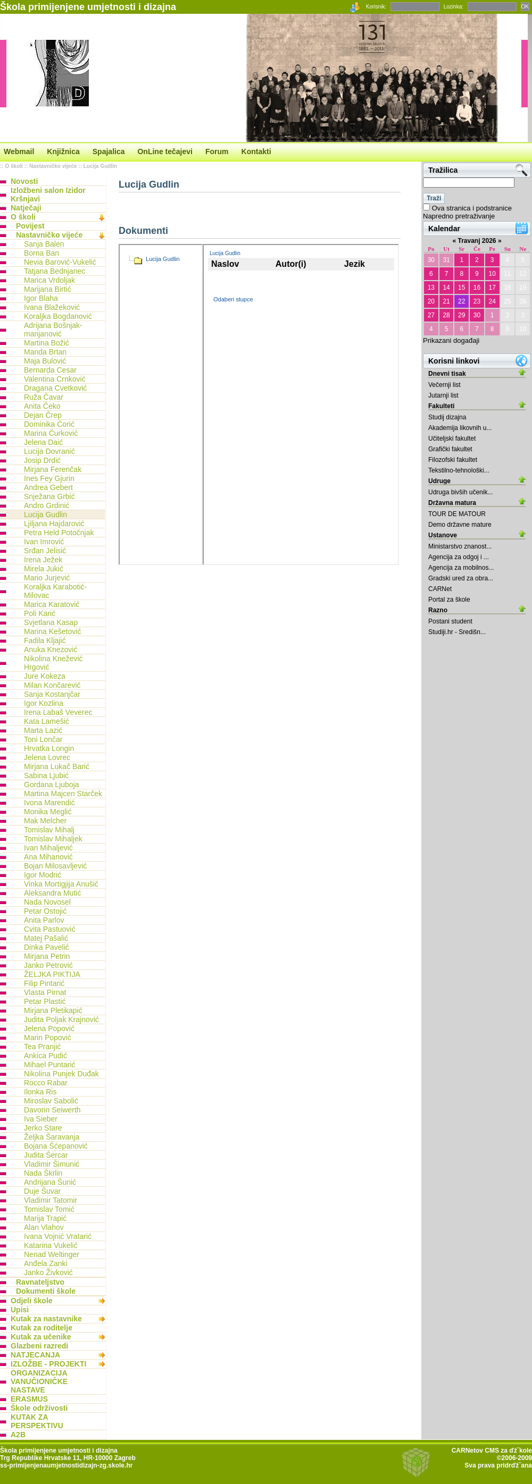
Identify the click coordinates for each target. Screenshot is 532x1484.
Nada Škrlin (43, 1173)
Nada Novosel (47, 902)
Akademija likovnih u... (460, 428)
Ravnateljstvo (40, 1282)
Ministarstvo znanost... (460, 546)
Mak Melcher (45, 820)
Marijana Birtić (47, 289)
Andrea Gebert (48, 487)
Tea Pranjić (42, 1046)
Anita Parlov (44, 920)
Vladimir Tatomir (50, 1200)
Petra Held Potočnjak (59, 532)
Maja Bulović (45, 361)
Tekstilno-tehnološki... (458, 470)
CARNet (440, 589)
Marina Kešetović (52, 631)
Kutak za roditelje (41, 1327)
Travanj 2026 (477, 240)
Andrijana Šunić (50, 1182)
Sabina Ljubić (46, 775)
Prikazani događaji (451, 340)
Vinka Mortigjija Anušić (61, 884)
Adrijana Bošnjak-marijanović (53, 329)
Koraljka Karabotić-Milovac (55, 591)
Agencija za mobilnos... (461, 567)
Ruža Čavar (43, 397)
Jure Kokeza (44, 676)
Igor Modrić (42, 875)
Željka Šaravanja (51, 1137)
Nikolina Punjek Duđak (61, 1073)
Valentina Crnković (55, 379)
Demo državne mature (460, 524)
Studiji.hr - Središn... (457, 632)
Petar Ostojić (45, 911)
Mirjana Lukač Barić (56, 766)
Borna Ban (41, 253)
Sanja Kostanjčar (52, 694)
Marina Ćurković (51, 433)
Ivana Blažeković (52, 307)
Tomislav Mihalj (49, 829)
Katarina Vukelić (51, 1245)
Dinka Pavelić (46, 947)
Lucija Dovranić (49, 451)
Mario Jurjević (47, 578)
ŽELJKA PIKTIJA (52, 974)
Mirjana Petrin (47, 956)
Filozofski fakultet (452, 459)
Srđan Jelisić (45, 550)
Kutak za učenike (41, 1337)
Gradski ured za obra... (460, 578)
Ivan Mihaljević (48, 848)
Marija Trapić (45, 1218)
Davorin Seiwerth (52, 1110)
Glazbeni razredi (39, 1346)
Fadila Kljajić (45, 640)
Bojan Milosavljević (55, 866)
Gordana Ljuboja (51, 784)
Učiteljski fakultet (452, 438)
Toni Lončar (43, 739)
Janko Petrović (48, 965)
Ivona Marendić (49, 802)
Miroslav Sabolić (51, 1101)
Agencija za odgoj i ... (458, 557)
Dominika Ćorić (49, 424)
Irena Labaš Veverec (58, 712)
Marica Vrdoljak (49, 280)
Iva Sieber (40, 1119)
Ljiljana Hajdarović (54, 523)
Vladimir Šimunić (51, 1164)
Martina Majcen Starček (63, 793)
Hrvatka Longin (49, 748)
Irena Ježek (43, 559)
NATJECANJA (35, 1355)
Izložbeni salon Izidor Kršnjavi (48, 194)
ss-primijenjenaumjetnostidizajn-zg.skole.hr (66, 1465)
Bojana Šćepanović (56, 1146)
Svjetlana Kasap (51, 622)
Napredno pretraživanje (459, 216)
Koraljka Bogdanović (58, 316)
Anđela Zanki (46, 1263)
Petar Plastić (45, 1001)
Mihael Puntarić (50, 1064)
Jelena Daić (43, 442)
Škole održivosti (39, 1408)
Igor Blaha (41, 298)
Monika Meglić (47, 811)
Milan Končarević (52, 685)
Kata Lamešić (46, 721)
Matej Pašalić (46, 938)
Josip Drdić (42, 460)
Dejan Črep (43, 415)
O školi (13, 166)
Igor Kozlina (43, 703)
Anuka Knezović (50, 649)
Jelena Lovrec (47, 757)
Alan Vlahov (44, 1227)
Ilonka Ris (40, 1091)
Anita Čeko (42, 406)
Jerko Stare (43, 1128)
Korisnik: (376, 7)
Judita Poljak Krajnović (61, 1019)
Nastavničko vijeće (53, 166)
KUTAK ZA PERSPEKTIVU (37, 1421)
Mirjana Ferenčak (52, 469)
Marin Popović (47, 1037)
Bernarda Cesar (50, 370)
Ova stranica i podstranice (472, 208)
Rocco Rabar (46, 1082)
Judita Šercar (46, 1155)
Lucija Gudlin (100, 166)
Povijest (30, 226)
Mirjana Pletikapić (53, 1010)
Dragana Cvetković (55, 388)
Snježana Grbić (49, 496)
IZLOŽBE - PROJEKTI (48, 1364)
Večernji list (444, 385)
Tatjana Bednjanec (54, 271)
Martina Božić (46, 343)
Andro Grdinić (47, 505)
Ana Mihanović (48, 857)
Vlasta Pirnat (45, 992)
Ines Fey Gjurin (49, 478)
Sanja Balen (44, 244)
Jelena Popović (49, 1028)
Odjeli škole (32, 1300)
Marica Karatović (51, 604)
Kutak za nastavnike (46, 1318)
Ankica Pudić (45, 1055)
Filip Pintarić (44, 983)
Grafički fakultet (450, 449)
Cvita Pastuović (49, 929)
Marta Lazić (43, 730)
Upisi (20, 1309)
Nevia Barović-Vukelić (60, 262)
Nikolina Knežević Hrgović (53, 662)
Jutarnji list (443, 395)
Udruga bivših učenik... (460, 492)
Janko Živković (48, 1272)
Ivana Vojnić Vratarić (58, 1236)
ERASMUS (29, 1399)
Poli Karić (39, 613)
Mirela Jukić (43, 568)
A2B (18, 1434)
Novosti (24, 181)
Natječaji (26, 208)
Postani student (450, 621)
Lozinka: (453, 7)
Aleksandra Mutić (52, 893)
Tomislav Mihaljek (53, 838)
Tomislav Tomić (49, 1209)
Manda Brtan (45, 352)
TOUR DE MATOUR (457, 514)
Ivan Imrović (44, 541)
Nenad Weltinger (51, 1254)
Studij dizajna (447, 417)
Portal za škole (449, 599)
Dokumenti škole (46, 1291)
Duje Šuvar (42, 1191)
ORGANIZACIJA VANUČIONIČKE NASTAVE (39, 1381)
